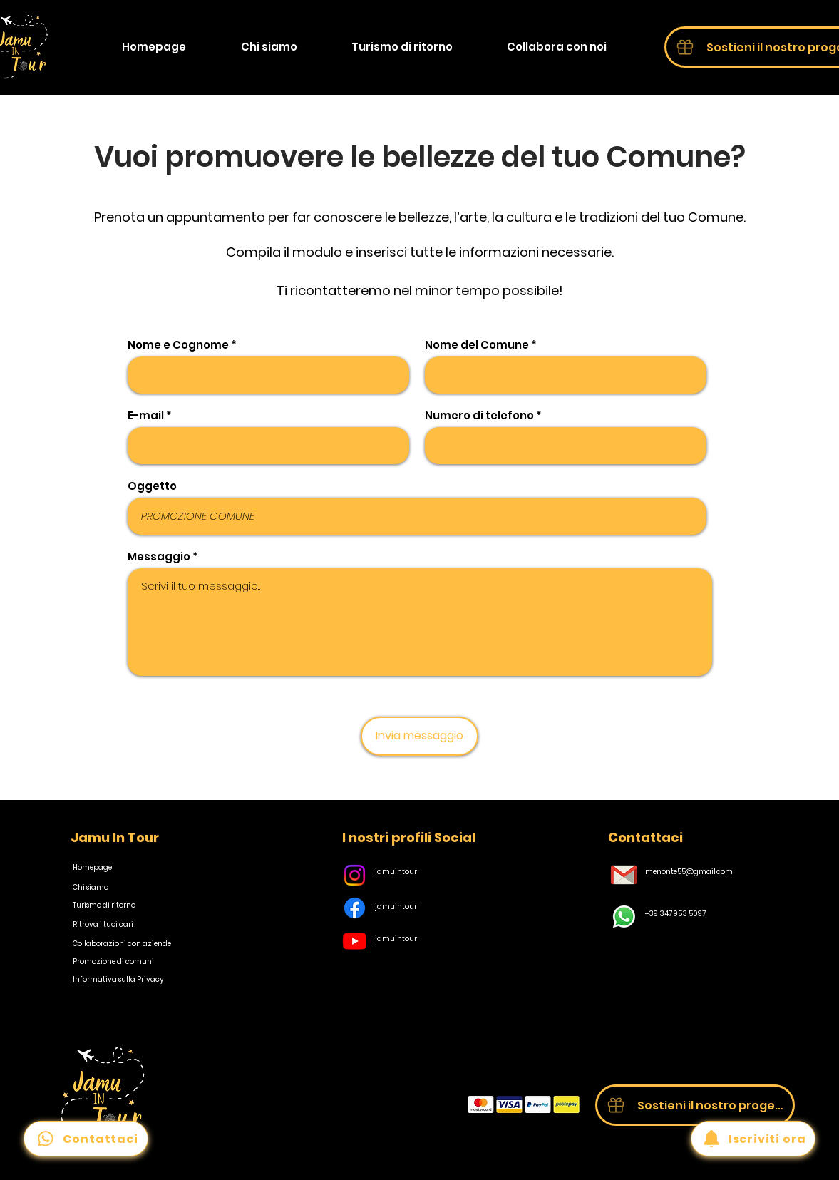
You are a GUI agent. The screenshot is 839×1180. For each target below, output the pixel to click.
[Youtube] (355, 941)
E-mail (146, 415)
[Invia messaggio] (419, 736)
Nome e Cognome (178, 344)
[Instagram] (355, 875)
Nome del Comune (477, 344)
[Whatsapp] (624, 916)
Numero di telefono (479, 415)
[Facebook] (355, 908)
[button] (557, 47)
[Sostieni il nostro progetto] (695, 1105)
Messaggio (159, 556)
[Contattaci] (86, 1138)
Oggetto (152, 486)
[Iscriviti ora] (753, 1138)
